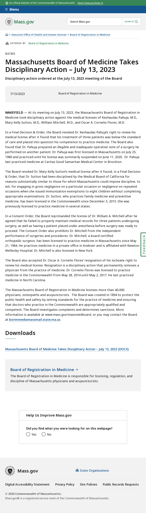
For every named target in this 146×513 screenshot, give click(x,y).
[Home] (7, 34)
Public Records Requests (121, 484)
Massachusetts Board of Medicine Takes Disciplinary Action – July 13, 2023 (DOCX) (67, 349)
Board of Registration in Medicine (90, 34)
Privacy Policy (64, 484)
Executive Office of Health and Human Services (39, 34)
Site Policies (88, 484)
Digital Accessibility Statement (27, 484)
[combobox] (104, 22)
